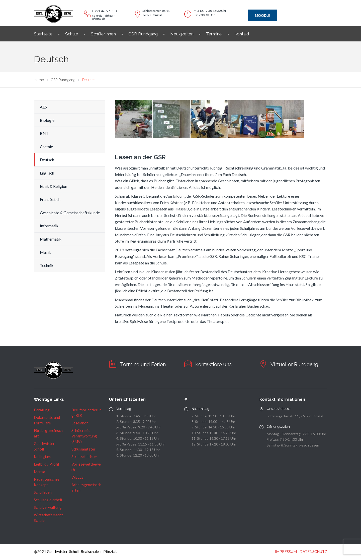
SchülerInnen (103, 33)
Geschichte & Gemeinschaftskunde (70, 212)
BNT (44, 133)
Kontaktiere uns (213, 364)
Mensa (39, 471)
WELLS (77, 477)
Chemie (46, 146)
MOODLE (262, 15)
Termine (214, 33)
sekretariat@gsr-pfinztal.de (103, 17)
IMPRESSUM (286, 551)
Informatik (49, 225)
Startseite (43, 33)
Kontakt (241, 33)
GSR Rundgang (143, 33)
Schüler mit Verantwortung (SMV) (84, 436)
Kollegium (42, 456)
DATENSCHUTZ (313, 551)
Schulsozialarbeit (48, 499)
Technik (46, 265)
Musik (45, 252)
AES (43, 106)
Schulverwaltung (48, 507)
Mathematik (50, 239)
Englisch (47, 173)
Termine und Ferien (143, 364)
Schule (71, 33)
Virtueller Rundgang (294, 364)
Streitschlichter (84, 456)
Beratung (42, 410)
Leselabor (79, 423)
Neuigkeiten (182, 33)
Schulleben (43, 492)
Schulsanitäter (83, 449)
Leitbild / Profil (46, 464)
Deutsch (47, 159)
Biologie (47, 120)
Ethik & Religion (53, 186)
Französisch (50, 199)
